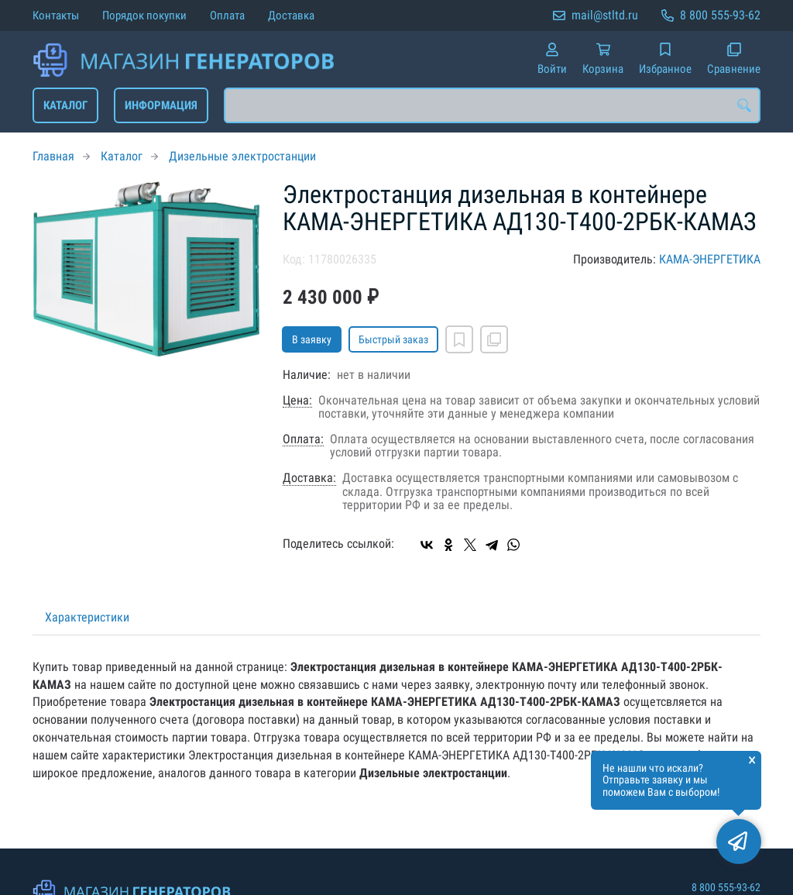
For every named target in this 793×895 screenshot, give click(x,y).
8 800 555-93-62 (720, 15)
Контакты (56, 15)
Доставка (291, 15)
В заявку (311, 339)
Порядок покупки (144, 15)
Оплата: (303, 439)
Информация (161, 105)
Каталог (65, 105)
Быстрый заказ (393, 339)
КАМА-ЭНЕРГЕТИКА (709, 259)
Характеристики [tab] (87, 617)
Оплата (227, 15)
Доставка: (309, 478)
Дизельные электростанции (242, 156)
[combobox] (492, 105)
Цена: (297, 401)
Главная (53, 156)
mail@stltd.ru (605, 15)
